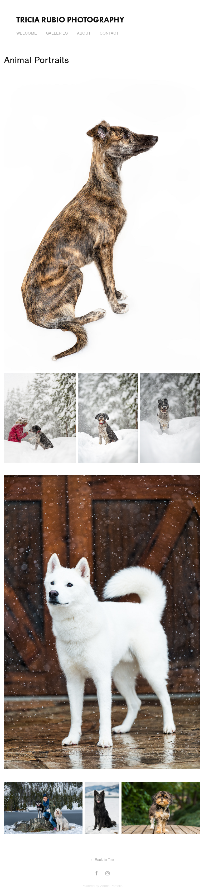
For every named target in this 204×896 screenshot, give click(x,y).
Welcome (26, 33)
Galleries (57, 33)
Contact (109, 33)
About (84, 33)
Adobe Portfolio (111, 886)
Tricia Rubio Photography (70, 20)
